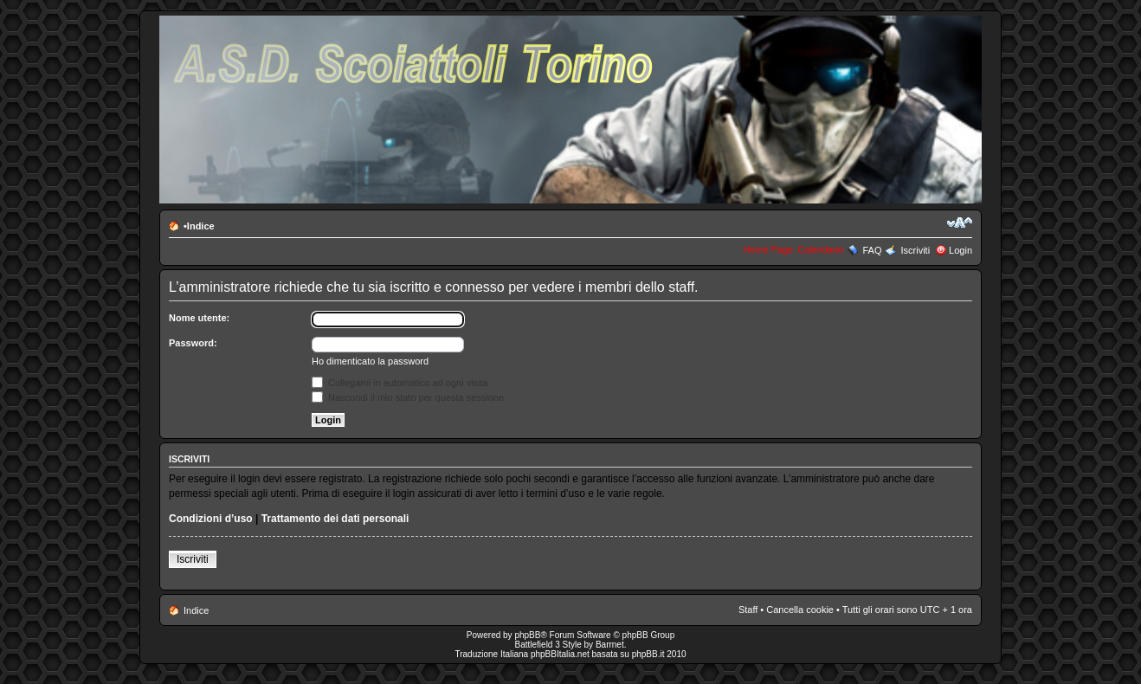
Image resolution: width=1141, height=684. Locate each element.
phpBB (527, 635)
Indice (201, 226)
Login (960, 250)
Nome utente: (199, 318)
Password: (193, 343)
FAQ (871, 250)
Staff (747, 609)
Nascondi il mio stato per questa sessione (408, 397)
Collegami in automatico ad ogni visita (400, 382)
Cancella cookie (800, 609)
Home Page (768, 249)
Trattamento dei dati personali (335, 519)
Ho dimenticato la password (370, 361)
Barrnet (610, 644)
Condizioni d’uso (211, 519)
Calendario (820, 249)
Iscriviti (915, 250)
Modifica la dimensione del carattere (959, 222)
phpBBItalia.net (560, 654)
